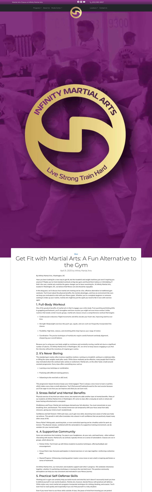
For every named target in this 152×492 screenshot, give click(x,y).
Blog (76, 254)
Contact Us (103, 8)
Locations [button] (93, 8)
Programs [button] (36, 8)
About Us (46, 8)
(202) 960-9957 (98, 2)
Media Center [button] (56, 8)
